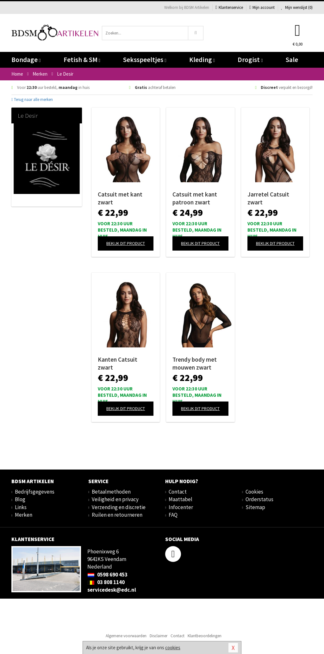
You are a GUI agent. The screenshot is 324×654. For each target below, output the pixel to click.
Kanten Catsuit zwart (117, 363)
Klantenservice (229, 7)
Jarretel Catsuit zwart (268, 198)
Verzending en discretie (119, 507)
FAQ (173, 514)
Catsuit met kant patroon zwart (194, 198)
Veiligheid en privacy (115, 499)
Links (21, 507)
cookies (172, 648)
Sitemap (255, 507)
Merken (23, 514)
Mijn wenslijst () (297, 7)
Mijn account (262, 7)
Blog (20, 499)
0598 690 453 (107, 574)
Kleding (202, 59)
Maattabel (180, 499)
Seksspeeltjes (144, 59)
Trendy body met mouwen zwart (194, 363)
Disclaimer (158, 635)
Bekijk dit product (125, 243)
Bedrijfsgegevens (34, 491)
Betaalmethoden (111, 491)
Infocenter (181, 507)
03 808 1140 (106, 582)
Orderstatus (259, 499)
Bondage (25, 59)
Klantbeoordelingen (204, 635)
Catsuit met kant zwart (120, 198)
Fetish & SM (82, 59)
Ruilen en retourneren (117, 514)
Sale (292, 59)
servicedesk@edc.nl (111, 589)
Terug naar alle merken (32, 99)
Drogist (250, 59)
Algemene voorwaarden (126, 635)
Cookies (254, 491)
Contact (178, 491)
